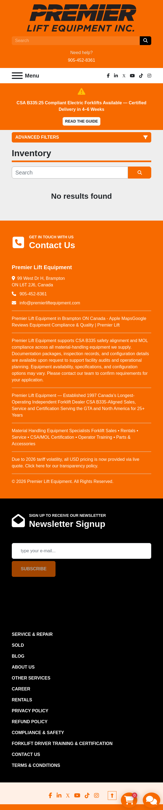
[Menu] (17, 75)
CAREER (21, 689)
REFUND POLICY (30, 721)
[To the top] (112, 795)
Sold (18, 645)
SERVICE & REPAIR (32, 634)
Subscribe (33, 568)
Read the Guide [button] (81, 121)
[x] (124, 75)
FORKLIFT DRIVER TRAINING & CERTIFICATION (62, 743)
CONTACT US (26, 754)
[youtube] (132, 75)
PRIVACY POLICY (30, 710)
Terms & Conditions (36, 765)
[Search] (76, 40)
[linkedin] (116, 75)
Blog (18, 656)
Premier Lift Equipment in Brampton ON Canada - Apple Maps (72, 318)
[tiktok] (141, 75)
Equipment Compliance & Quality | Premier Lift (74, 325)
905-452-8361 (81, 60)
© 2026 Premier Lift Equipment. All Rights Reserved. (62, 481)
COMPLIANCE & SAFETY (38, 732)
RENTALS (22, 700)
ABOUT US (23, 667)
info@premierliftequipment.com (49, 303)
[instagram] (149, 75)
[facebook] (108, 75)
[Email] (81, 551)
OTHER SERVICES (31, 678)
